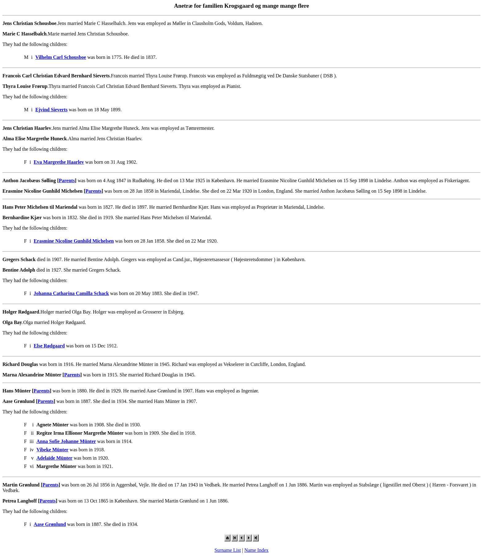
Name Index (256, 550)
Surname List (227, 550)
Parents (67, 180)
